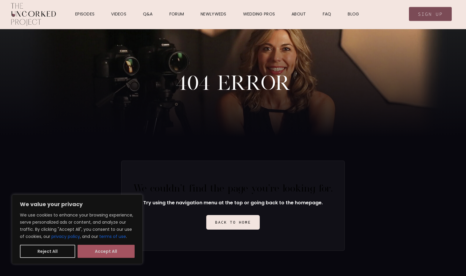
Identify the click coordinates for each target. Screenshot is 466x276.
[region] (77, 229)
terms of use (112, 236)
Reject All (47, 251)
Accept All (106, 251)
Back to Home (233, 222)
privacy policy (65, 236)
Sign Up (430, 14)
